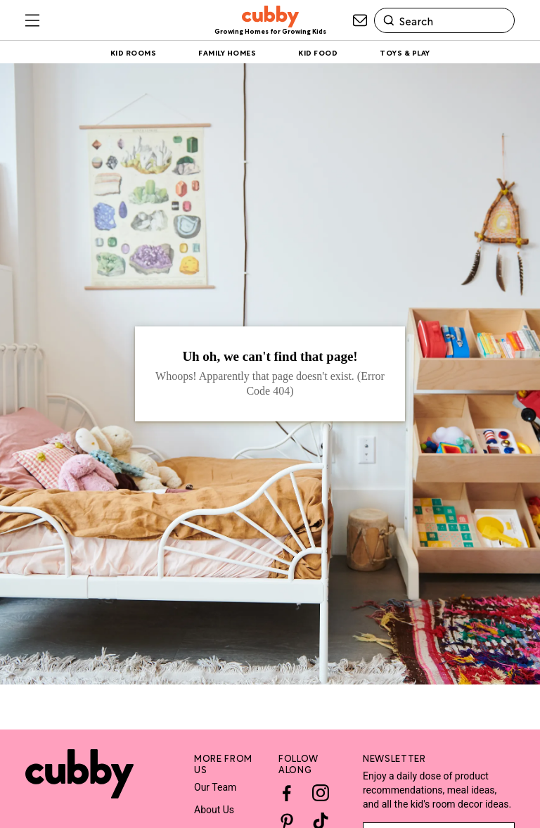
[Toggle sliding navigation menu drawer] (32, 20)
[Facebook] (286, 792)
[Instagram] (320, 792)
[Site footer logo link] (79, 773)
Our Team (215, 787)
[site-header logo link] (270, 20)
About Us (214, 809)
